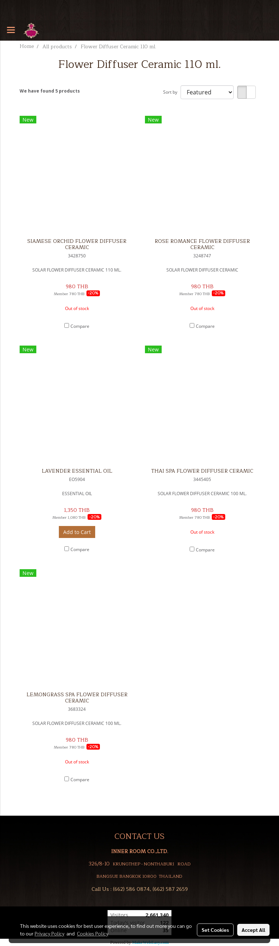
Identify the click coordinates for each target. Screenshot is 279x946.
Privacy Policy (49, 933)
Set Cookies (215, 929)
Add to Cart (77, 532)
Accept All (253, 929)
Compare (79, 326)
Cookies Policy (92, 933)
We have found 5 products (50, 91)
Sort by (172, 92)
